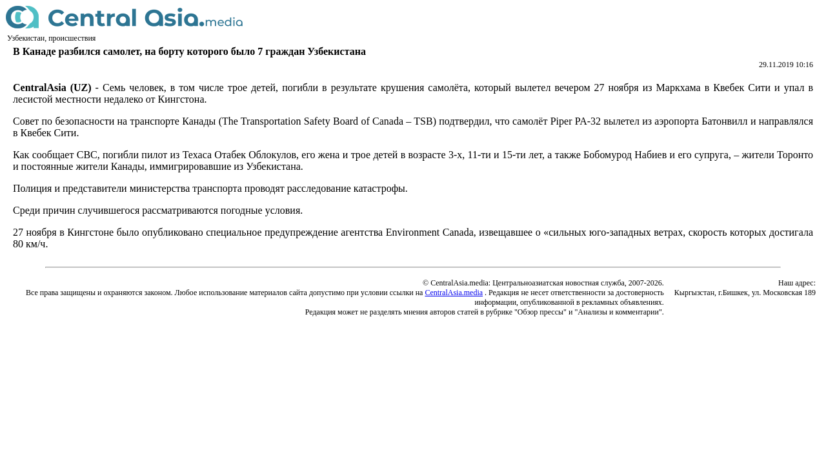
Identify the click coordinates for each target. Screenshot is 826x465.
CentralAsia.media (454, 292)
